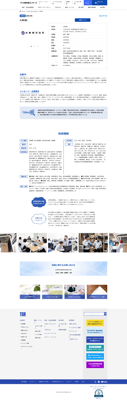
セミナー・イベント (50, 337)
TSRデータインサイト (44, 7)
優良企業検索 (92, 7)
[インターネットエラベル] (95, 356)
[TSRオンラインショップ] (95, 348)
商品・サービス (69, 7)
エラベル (103, 16)
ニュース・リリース (50, 333)
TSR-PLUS (58, 7)
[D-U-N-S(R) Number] (95, 331)
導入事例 (81, 7)
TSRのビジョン (25, 327)
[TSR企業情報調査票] (95, 365)
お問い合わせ (73, 324)
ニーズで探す (38, 334)
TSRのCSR (23, 333)
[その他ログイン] (95, 339)
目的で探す (38, 331)
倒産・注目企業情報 (28, 7)
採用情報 (71, 320)
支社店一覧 (24, 337)
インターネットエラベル (32, 11)
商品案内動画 (62, 330)
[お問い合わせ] (99, 2)
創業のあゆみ (24, 330)
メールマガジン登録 (75, 327)
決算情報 (23, 340)
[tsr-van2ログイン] (95, 323)
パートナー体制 (25, 343)
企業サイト (82, 20)
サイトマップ (73, 331)
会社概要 (23, 324)
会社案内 (102, 7)
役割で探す (38, 338)
